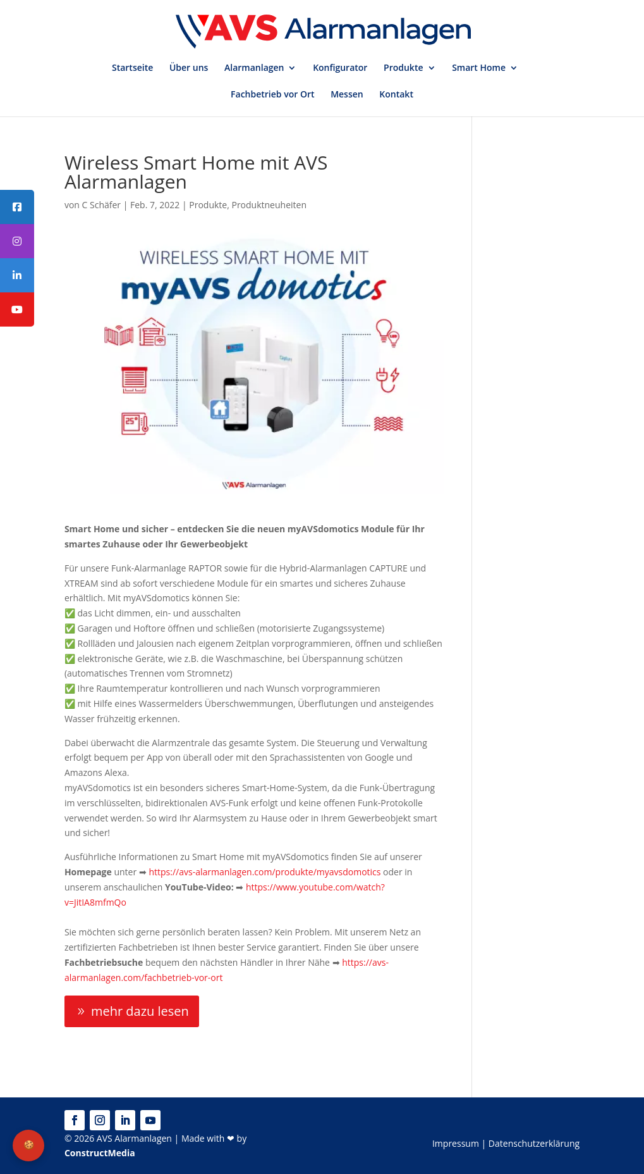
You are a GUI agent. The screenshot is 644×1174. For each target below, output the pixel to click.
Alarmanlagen (254, 68)
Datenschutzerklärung (534, 1143)
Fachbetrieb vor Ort (272, 95)
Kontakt (396, 95)
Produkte (403, 68)
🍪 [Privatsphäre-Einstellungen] (28, 1145)
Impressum (455, 1143)
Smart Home (479, 68)
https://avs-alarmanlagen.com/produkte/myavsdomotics (264, 872)
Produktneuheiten (269, 205)
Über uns (188, 68)
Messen (347, 95)
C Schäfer (101, 205)
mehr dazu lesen (140, 1011)
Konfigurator (340, 68)
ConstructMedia (99, 1153)
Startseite (132, 68)
